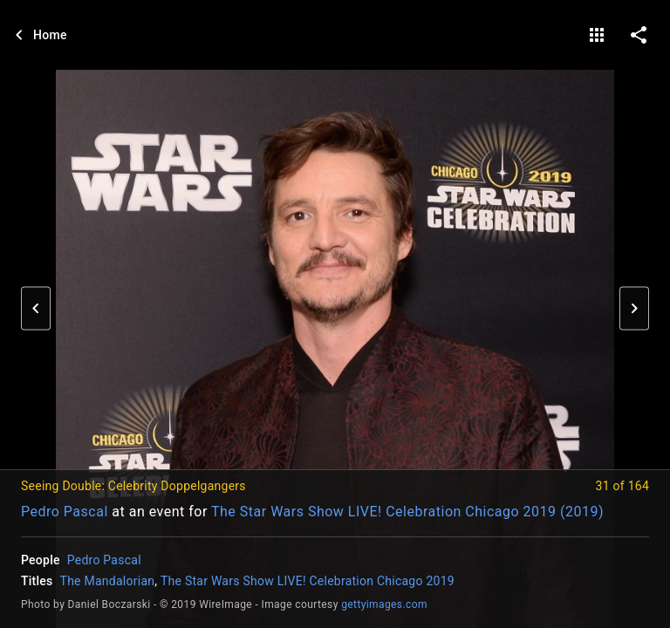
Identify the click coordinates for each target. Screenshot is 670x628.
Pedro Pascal (64, 511)
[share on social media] (639, 35)
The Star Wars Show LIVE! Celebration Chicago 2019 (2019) (407, 511)
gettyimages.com (384, 604)
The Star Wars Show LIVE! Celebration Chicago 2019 (308, 581)
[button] (36, 309)
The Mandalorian (107, 581)
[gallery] (597, 35)
